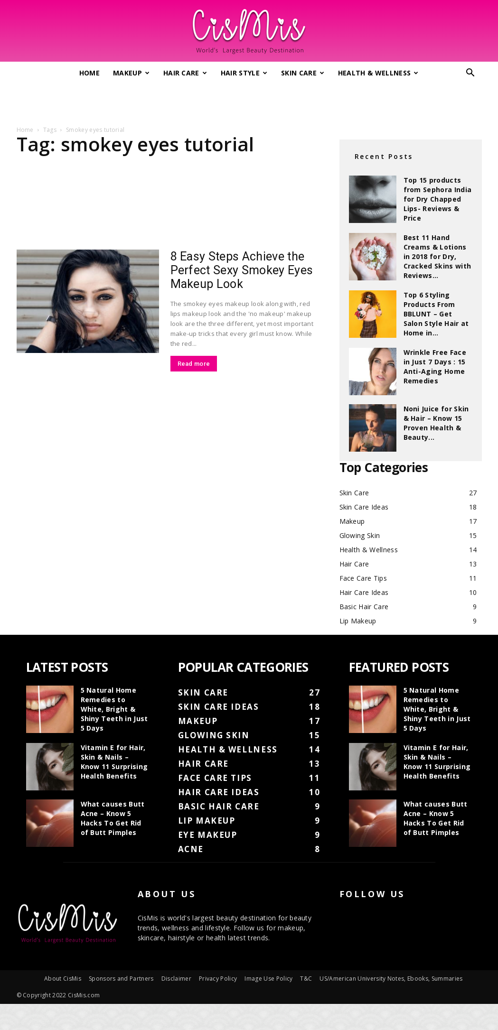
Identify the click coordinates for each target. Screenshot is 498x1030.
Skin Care (302, 72)
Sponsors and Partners (121, 978)
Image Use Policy (268, 978)
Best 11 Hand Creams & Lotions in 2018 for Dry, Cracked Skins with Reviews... (437, 256)
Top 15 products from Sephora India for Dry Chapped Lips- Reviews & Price (438, 199)
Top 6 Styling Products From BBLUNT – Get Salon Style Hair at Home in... (436, 313)
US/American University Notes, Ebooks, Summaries (390, 978)
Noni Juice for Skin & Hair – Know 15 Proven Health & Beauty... (436, 423)
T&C (306, 978)
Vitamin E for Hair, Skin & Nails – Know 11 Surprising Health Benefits (114, 761)
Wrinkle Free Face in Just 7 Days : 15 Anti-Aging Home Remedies (435, 366)
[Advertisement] (249, 101)
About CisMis (62, 978)
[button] (470, 73)
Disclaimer (176, 978)
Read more (194, 363)
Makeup (131, 72)
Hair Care (185, 72)
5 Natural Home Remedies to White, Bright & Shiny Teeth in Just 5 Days (114, 709)
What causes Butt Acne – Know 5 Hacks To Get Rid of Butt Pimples (113, 818)
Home (89, 72)
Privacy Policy (218, 978)
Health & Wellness (378, 72)
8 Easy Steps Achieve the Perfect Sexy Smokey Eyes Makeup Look (241, 270)
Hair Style (244, 72)
